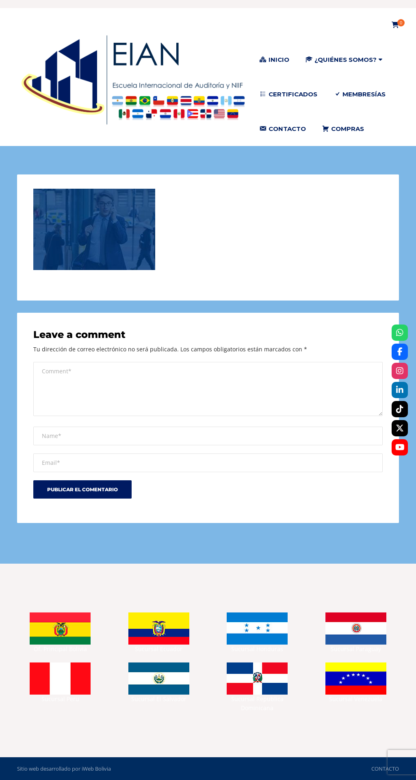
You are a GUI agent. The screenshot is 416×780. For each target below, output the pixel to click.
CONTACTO (385, 768)
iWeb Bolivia (96, 768)
